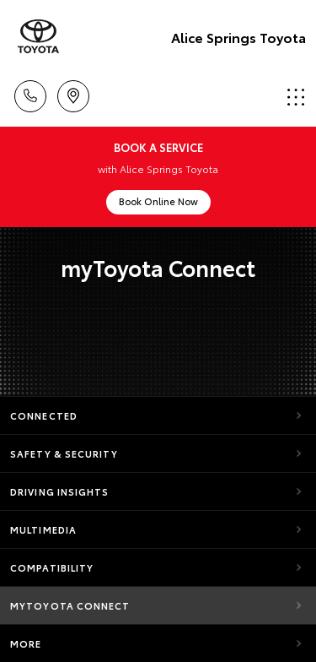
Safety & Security (64, 453)
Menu (296, 96)
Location (73, 93)
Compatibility (52, 567)
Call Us (30, 93)
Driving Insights (60, 491)
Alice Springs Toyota (238, 37)
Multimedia (43, 529)
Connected (44, 415)
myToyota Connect (70, 605)
